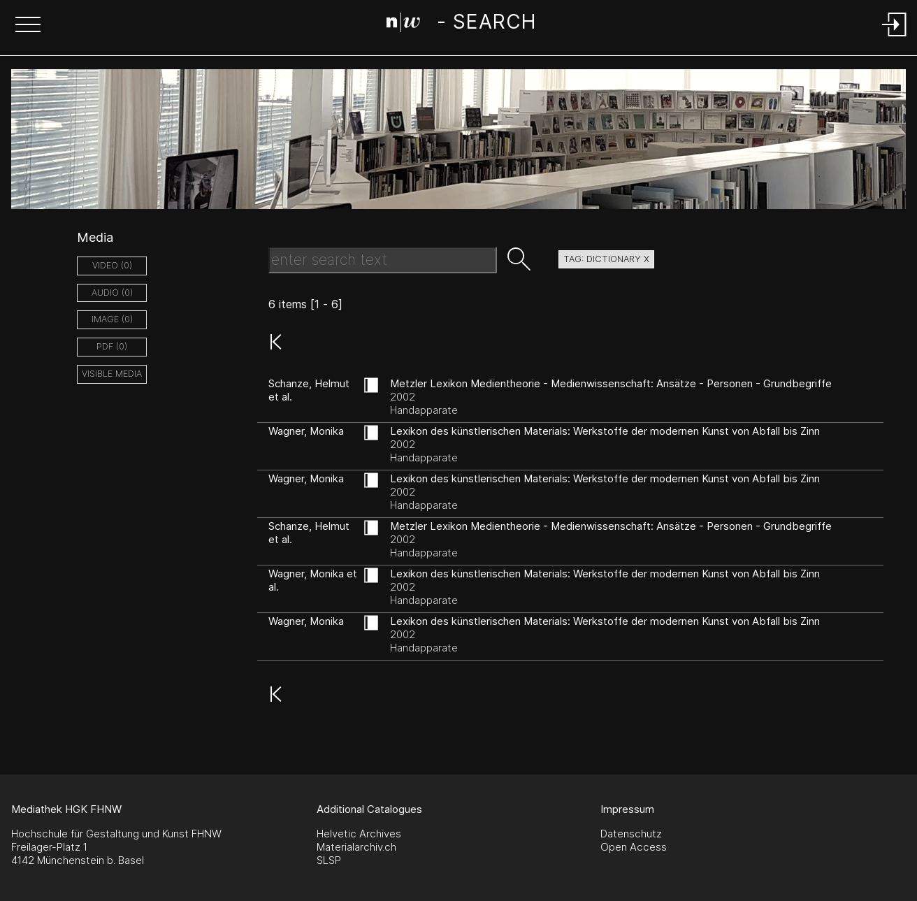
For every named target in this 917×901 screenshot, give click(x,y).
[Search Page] (461, 24)
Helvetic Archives (359, 833)
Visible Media (112, 373)
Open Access (633, 846)
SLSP (329, 860)
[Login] (894, 37)
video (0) (112, 265)
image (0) (112, 319)
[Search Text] (382, 260)
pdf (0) (111, 346)
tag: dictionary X (606, 259)
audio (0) (112, 292)
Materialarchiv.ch (356, 846)
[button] (28, 26)
